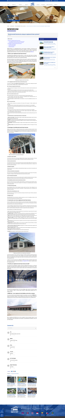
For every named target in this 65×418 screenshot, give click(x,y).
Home (8, 26)
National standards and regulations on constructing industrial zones (21, 383)
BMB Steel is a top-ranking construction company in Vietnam (32, 395)
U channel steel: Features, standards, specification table (11, 383)
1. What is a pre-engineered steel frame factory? (14, 40)
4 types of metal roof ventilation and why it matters (49, 63)
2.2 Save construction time (11, 45)
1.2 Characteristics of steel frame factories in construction (16, 42)
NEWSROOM (13, 20)
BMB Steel (32, 51)
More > (55, 67)
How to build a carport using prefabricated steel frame (32, 383)
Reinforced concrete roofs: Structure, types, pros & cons (50, 57)
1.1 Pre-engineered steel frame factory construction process (16, 41)
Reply (14, 341)
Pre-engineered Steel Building (20, 26)
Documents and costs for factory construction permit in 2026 (49, 52)
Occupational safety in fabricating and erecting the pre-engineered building (21, 395)
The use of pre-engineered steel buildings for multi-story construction (11, 395)
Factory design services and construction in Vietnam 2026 (48, 42)
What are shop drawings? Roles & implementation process (49, 47)
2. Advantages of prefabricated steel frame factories (15, 43)
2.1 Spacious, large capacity (12, 44)
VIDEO (26, 20)
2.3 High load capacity (11, 46)
